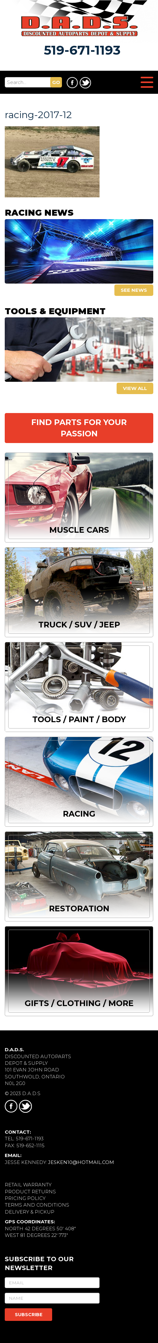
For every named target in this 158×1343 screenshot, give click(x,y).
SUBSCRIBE (28, 1314)
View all (135, 388)
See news (134, 290)
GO (56, 82)
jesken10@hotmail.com (81, 1162)
